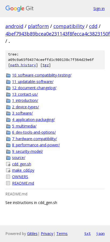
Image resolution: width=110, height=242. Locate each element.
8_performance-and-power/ (36, 144)
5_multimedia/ (24, 126)
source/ (18, 157)
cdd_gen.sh (21, 164)
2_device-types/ (25, 106)
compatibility (69, 26)
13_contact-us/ (25, 94)
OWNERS (20, 176)
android (14, 26)
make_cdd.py (23, 170)
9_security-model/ (27, 151)
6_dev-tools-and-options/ (34, 132)
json (100, 233)
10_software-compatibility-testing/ (41, 75)
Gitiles (32, 233)
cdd (93, 26)
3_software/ (22, 113)
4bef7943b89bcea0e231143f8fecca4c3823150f (57, 33)
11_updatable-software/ (32, 81)
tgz (45, 65)
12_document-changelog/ (34, 87)
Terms (62, 233)
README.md (23, 183)
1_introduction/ (25, 100)
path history (23, 65)
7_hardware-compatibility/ (34, 138)
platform (38, 26)
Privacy (47, 233)
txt (87, 233)
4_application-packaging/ (33, 119)
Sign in (99, 8)
